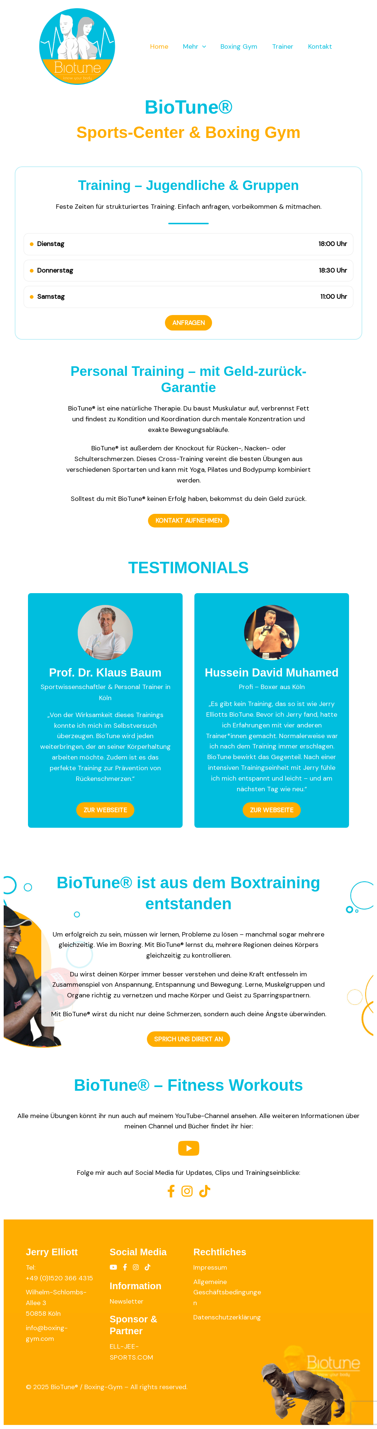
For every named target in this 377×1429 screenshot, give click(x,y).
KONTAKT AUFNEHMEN (188, 520)
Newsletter (127, 1301)
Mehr (199, 46)
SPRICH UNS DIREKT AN (188, 1039)
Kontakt (321, 46)
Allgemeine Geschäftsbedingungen (227, 1292)
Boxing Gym (242, 46)
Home (166, 46)
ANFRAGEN (188, 322)
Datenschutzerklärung (227, 1317)
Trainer (285, 46)
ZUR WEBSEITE (105, 810)
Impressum (210, 1267)
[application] (207, 46)
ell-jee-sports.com (132, 1352)
